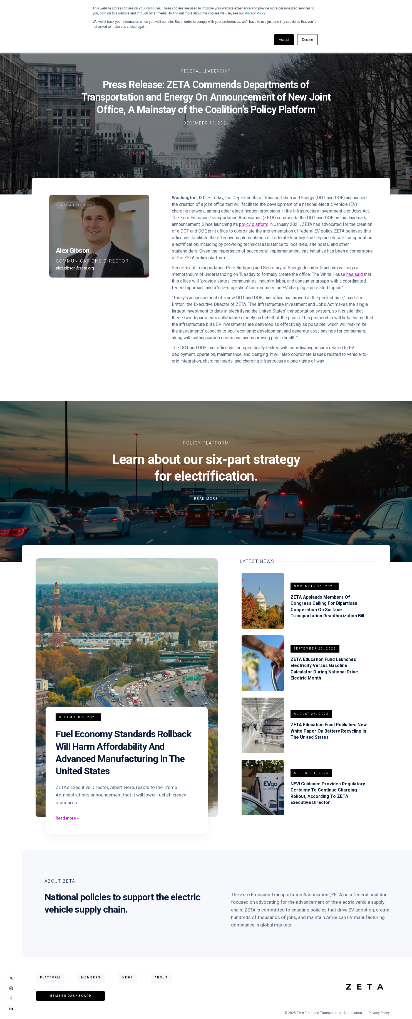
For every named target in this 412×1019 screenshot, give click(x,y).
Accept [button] (284, 40)
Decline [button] (307, 40)
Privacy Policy (255, 13)
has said (354, 274)
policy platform (253, 224)
